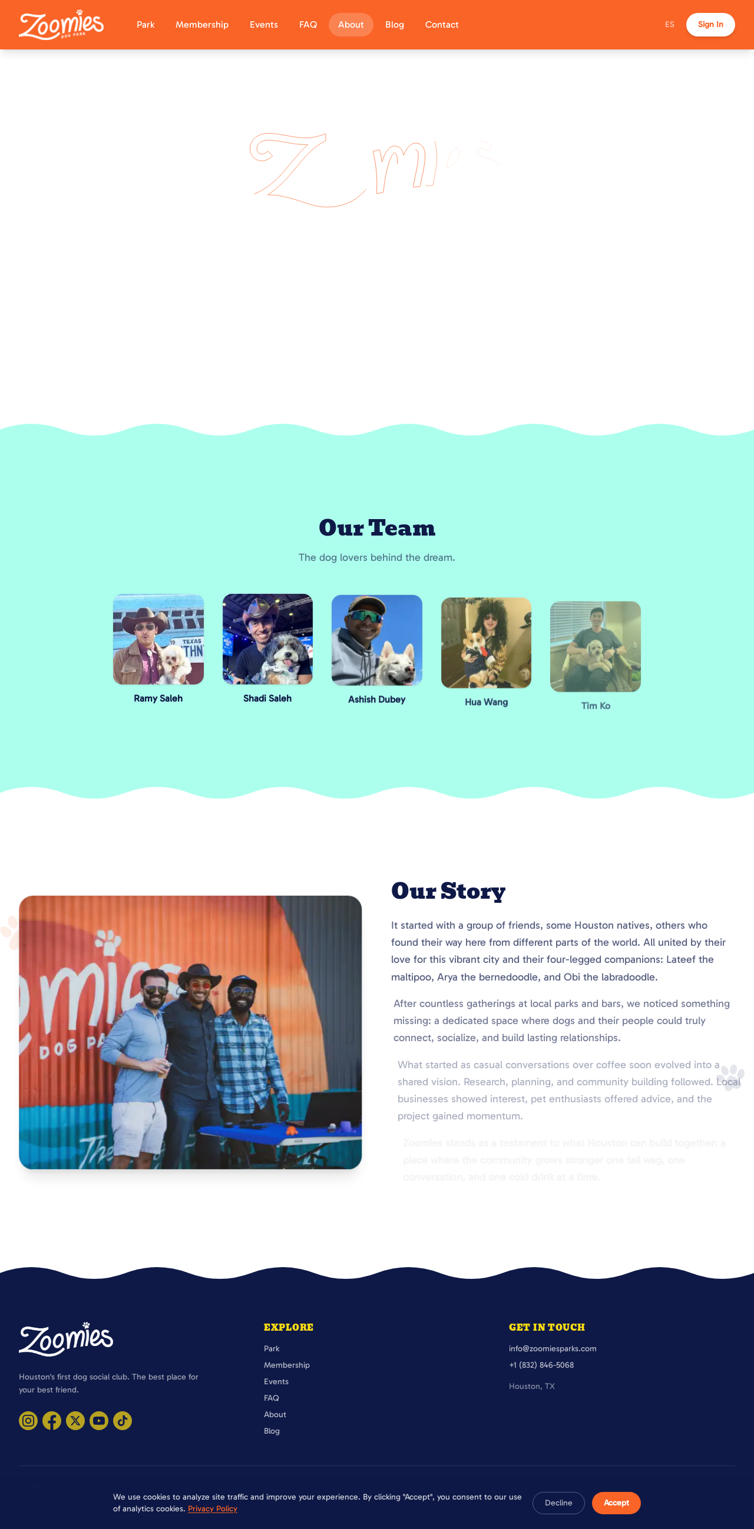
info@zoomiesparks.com (553, 1349)
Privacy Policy (212, 1509)
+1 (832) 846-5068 (541, 1365)
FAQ (308, 24)
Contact (442, 24)
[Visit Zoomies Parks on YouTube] (99, 1420)
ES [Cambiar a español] (669, 24)
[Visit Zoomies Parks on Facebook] (51, 1420)
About (351, 24)
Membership (202, 24)
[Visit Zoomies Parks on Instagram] (28, 1420)
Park (145, 24)
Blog (394, 24)
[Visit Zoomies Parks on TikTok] (122, 1420)
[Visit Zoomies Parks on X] (75, 1420)
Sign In (710, 24)
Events (264, 24)
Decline (559, 1503)
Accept (616, 1503)
